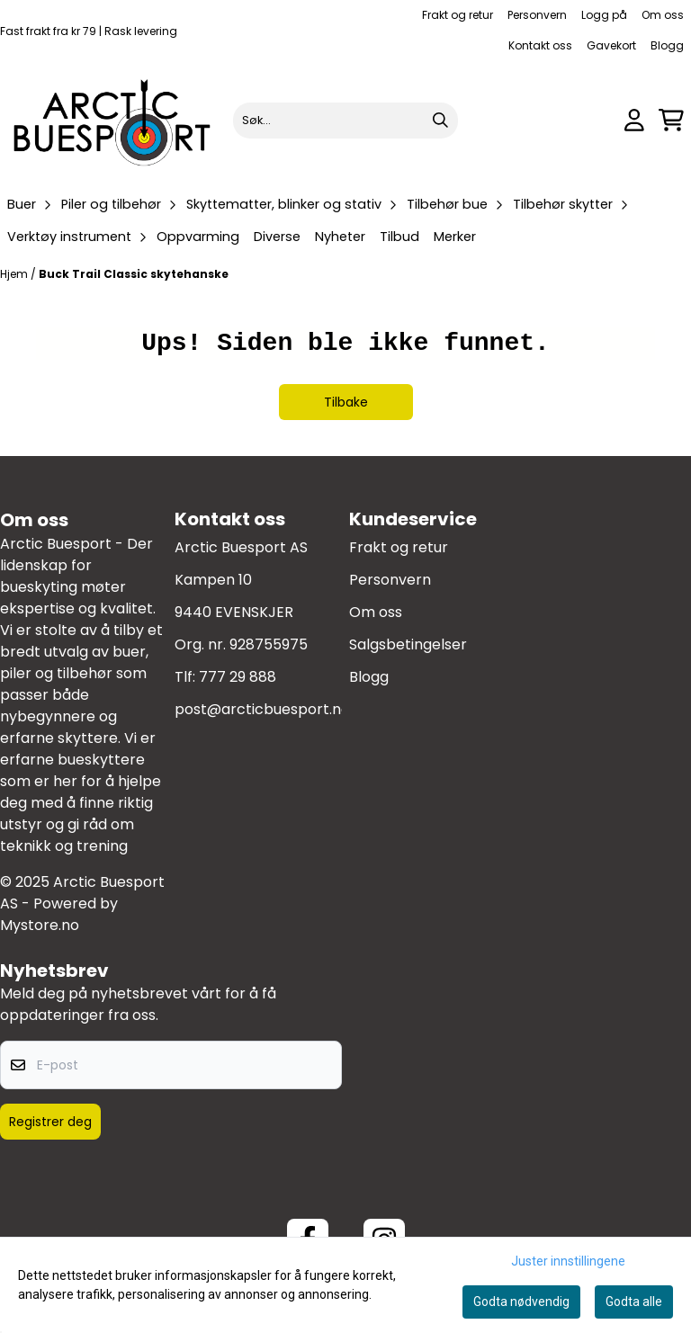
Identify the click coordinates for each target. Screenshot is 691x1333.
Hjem (15, 274)
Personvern (537, 14)
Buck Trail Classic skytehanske (134, 274)
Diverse (277, 237)
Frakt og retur (457, 14)
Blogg (667, 45)
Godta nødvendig (521, 1301)
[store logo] (113, 120)
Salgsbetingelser (408, 644)
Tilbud (399, 237)
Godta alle (634, 1301)
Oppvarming (198, 237)
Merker (455, 237)
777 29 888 (237, 676)
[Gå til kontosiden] (634, 120)
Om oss (663, 14)
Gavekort (611, 45)
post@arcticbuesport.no (262, 709)
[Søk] (346, 121)
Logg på (604, 14)
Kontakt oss (540, 45)
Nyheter (340, 237)
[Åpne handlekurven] (671, 120)
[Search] (440, 121)
